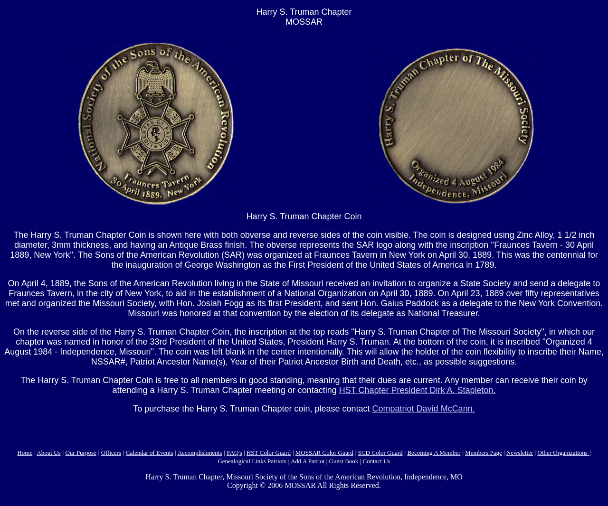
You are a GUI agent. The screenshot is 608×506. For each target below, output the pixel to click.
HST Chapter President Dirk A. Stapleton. (417, 390)
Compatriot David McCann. (423, 408)
